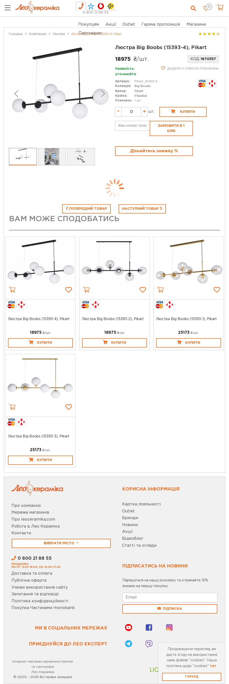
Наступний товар (142, 208)
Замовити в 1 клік (171, 128)
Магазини (196, 24)
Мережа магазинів (30, 512)
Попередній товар (86, 208)
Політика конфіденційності (39, 601)
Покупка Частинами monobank (43, 608)
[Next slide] (103, 93)
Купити (183, 111)
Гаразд (191, 676)
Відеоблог (132, 539)
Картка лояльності (141, 504)
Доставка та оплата (31, 573)
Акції (110, 24)
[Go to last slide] (15, 93)
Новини (130, 525)
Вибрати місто (59, 543)
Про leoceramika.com (33, 519)
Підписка (169, 608)
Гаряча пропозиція (160, 24)
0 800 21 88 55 (95, 12)
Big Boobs (143, 86)
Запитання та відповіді (35, 594)
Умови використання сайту (39, 587)
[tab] (81, 6)
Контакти (21, 533)
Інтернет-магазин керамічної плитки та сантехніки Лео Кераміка (42, 667)
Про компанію (26, 506)
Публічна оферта (28, 580)
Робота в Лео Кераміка (35, 526)
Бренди (130, 518)
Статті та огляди (139, 545)
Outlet (128, 511)
